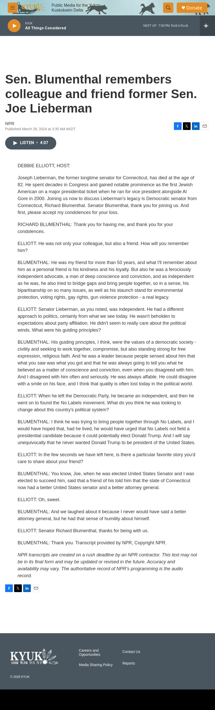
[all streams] (207, 25)
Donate (194, 8)
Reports (128, 663)
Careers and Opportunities (89, 653)
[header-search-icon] (168, 8)
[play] (14, 26)
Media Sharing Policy (96, 665)
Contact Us (131, 652)
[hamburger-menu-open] (12, 8)
